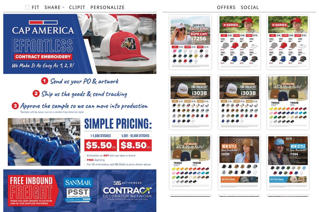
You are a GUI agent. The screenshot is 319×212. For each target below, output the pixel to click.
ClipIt (77, 7)
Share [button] (53, 7)
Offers (226, 7)
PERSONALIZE (107, 7)
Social (250, 7)
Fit (36, 7)
